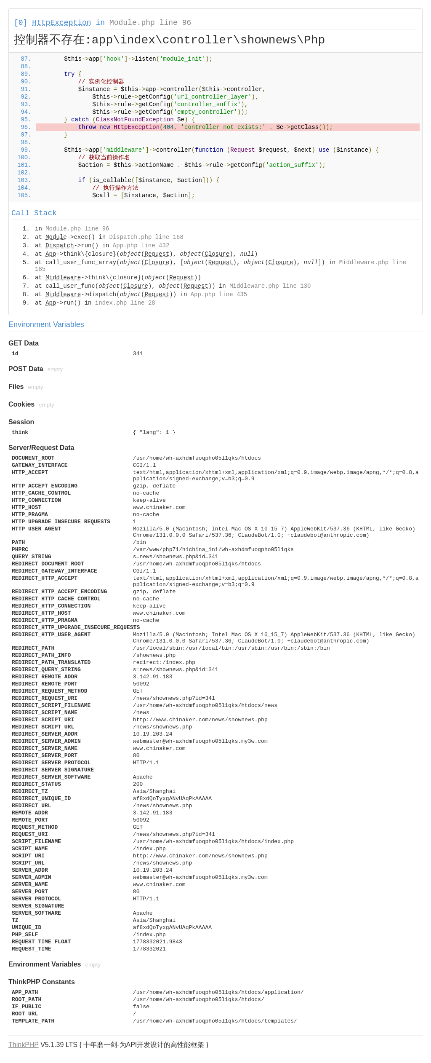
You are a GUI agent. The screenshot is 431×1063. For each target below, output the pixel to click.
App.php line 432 (141, 245)
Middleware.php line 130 (270, 286)
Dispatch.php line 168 (146, 237)
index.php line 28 (125, 303)
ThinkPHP (23, 1044)
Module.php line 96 (150, 23)
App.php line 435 (219, 294)
